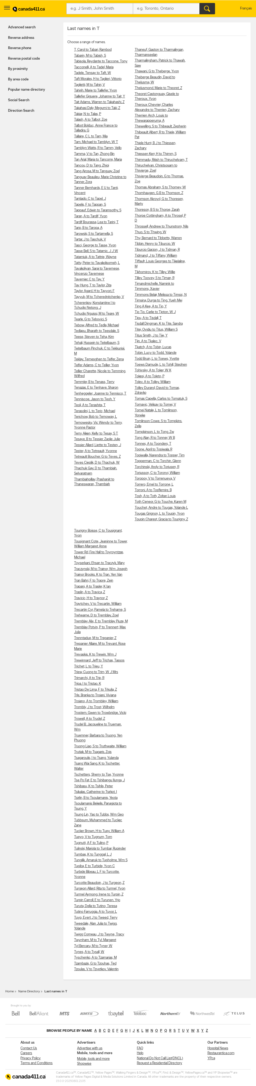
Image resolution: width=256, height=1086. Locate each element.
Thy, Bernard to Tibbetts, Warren (158, 238)
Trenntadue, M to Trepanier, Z (95, 638)
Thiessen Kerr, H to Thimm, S (156, 154)
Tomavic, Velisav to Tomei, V (155, 404)
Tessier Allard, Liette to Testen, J (97, 445)
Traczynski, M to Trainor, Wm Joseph (100, 569)
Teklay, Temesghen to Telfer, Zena (99, 359)
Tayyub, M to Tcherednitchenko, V (99, 297)
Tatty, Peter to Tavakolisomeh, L (97, 263)
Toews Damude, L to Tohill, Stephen (161, 364)
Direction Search (21, 111)
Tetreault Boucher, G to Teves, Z (97, 457)
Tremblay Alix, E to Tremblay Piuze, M (101, 621)
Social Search (18, 100)
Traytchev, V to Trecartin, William (98, 604)
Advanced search (22, 27)
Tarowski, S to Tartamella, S (93, 234)
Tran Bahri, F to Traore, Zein (93, 580)
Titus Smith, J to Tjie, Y (151, 335)
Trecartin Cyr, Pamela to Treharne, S (100, 610)
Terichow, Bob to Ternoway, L (95, 417)
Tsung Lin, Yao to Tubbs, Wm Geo (99, 814)
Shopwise (84, 1063)
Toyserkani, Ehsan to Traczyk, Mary (99, 563)
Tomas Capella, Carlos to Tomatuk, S (161, 399)
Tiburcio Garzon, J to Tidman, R (157, 250)
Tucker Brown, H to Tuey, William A (99, 831)
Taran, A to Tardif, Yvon (90, 216)
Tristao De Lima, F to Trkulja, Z (95, 689)
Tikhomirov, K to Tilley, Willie (155, 272)
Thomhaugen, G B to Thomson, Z (159, 193)
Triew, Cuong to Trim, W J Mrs (96, 672)
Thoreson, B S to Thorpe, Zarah (157, 210)
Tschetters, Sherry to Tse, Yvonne (99, 774)
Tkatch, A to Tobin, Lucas (153, 347)
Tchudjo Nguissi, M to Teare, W (96, 313)
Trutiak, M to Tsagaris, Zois (93, 752)
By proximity (18, 69)
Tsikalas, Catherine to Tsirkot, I (95, 792)
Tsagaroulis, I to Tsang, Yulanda (96, 758)
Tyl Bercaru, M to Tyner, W (93, 946)
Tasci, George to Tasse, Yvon (95, 245)
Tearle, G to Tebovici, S (90, 319)
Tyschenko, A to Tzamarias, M (95, 957)
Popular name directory (26, 89)
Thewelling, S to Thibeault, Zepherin (160, 126)
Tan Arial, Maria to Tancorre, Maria (98, 159)
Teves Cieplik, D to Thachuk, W (97, 462)
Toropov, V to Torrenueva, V (155, 478)
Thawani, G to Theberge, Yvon (157, 71)
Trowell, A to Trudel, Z (89, 719)
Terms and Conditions (36, 1063)
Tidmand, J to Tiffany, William (156, 255)
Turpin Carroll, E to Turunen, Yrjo (97, 900)
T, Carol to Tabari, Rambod (93, 50)
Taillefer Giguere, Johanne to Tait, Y (99, 96)
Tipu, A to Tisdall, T (148, 318)
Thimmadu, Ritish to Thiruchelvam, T (161, 160)
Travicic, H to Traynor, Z (91, 598)
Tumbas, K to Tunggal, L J (93, 854)
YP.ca (211, 1058)
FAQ (140, 1048)
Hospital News (217, 1048)
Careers (26, 1053)
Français (246, 8)
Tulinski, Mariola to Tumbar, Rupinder (100, 848)
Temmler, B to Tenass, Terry (94, 382)
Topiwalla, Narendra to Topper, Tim (160, 455)
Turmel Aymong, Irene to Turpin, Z (98, 894)
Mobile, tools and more (93, 1059)
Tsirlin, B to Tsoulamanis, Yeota (95, 798)
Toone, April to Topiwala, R (153, 449)
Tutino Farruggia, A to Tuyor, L (95, 912)
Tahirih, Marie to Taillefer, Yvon (95, 90)
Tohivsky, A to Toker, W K (153, 370)
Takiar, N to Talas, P (87, 114)
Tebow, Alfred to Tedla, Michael (96, 325)
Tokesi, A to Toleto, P (149, 376)
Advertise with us (89, 1048)
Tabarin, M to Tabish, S (90, 55)
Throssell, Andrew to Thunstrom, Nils (161, 226)
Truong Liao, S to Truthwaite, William (100, 746)
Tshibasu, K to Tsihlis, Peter (93, 786)
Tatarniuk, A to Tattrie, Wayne (95, 257)
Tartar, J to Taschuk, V (90, 239)
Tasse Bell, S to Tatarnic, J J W (96, 251)
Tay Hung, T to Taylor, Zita (92, 285)
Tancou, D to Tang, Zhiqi (91, 165)
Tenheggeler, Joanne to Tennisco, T (100, 393)
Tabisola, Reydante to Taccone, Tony (100, 61)
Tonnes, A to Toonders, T (153, 444)
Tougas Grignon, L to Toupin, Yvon (160, 513)
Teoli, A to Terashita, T (90, 405)
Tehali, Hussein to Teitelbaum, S (96, 343)
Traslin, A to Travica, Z (89, 592)
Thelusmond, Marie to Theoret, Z (158, 88)
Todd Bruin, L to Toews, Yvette (157, 359)
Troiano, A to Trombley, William (96, 701)
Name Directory (29, 991)
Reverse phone (19, 48)
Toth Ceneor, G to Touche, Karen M (160, 502)
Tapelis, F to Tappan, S (90, 204)
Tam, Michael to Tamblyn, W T (96, 142)
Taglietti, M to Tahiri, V (89, 85)
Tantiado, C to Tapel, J (90, 199)
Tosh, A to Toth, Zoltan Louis (155, 496)
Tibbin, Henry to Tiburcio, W (155, 244)
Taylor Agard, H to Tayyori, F (94, 291)
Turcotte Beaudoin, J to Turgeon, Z (99, 883)
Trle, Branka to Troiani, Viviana (95, 695)
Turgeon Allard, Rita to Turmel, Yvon (99, 888)
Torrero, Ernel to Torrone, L (154, 484)
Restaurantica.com (220, 1053)
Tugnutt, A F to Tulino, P (91, 843)
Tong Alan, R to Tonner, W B (155, 438)
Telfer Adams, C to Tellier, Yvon (96, 365)
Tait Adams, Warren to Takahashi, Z (99, 102)
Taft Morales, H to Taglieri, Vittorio (98, 79)
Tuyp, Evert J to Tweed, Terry (95, 917)
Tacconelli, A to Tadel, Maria (93, 67)
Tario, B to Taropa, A (88, 228)
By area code (18, 79)
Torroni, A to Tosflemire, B (153, 490)
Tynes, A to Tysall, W (89, 952)
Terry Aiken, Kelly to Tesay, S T (96, 433)
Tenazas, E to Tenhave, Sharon (96, 387)
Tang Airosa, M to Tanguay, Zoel (97, 171)
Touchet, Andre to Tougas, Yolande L (161, 508)
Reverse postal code (24, 58)
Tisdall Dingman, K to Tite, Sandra (159, 323)
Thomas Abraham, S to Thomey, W (160, 187)
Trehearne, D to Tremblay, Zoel (96, 615)
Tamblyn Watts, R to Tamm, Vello (98, 148)
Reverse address (21, 38)
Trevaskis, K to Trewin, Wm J (95, 654)
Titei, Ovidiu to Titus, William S (156, 329)
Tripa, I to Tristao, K (87, 683)
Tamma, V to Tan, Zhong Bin (94, 154)
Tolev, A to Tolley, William (153, 382)
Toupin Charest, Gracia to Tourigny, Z (161, 519)
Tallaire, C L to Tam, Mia (91, 136)
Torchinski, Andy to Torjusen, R (157, 467)
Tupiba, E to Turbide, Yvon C (94, 866)
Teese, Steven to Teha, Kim (94, 337)
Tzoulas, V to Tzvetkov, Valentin (96, 969)
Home (9, 991)
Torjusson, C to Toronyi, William (157, 473)
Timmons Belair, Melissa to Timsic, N (161, 295)
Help (140, 1053)
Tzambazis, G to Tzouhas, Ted (95, 963)
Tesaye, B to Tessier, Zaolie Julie (97, 439)
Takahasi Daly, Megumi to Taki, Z (97, 108)
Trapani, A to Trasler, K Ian (92, 586)
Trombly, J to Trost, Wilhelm (94, 707)
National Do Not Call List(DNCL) (160, 1058)
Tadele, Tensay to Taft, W (92, 73)
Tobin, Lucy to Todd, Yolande (156, 353)
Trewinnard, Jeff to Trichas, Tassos (99, 660)
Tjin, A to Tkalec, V (148, 341)
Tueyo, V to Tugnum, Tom (93, 837)
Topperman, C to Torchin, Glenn (158, 461)
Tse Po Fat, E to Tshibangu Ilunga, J (99, 780)
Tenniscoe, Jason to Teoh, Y (94, 399)
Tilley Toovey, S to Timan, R (154, 278)
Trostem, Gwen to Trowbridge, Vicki (100, 713)
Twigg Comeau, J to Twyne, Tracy (99, 934)
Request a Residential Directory (159, 1063)
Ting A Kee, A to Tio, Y (151, 306)
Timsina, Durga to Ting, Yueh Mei (158, 300)
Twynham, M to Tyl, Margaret (95, 940)
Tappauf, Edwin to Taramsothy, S (97, 210)
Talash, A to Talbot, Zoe (90, 119)
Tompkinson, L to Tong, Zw (154, 432)
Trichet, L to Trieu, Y (88, 666)
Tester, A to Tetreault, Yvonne (95, 451)
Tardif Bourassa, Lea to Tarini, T (96, 222)
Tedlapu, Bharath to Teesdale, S (96, 331)
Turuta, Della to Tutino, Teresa (95, 906)
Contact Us (28, 1048)
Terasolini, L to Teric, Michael (94, 411)
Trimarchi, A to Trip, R (89, 678)
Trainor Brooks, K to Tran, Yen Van (98, 574)
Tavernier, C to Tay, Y (89, 279)
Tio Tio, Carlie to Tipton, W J (155, 312)
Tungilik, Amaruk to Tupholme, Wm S (100, 860)
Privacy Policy (30, 1058)
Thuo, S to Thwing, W (150, 232)
